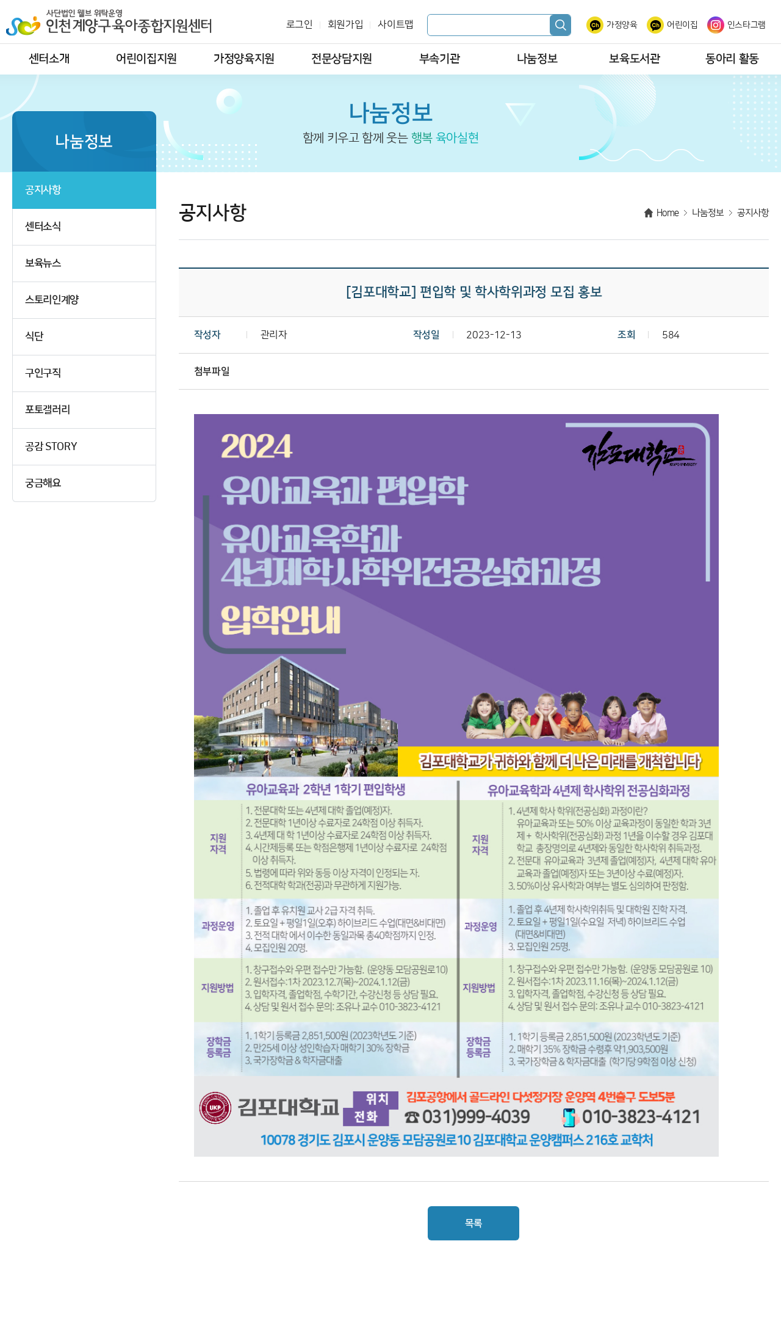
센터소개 (49, 59)
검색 (560, 25)
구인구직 (43, 373)
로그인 (299, 25)
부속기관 (439, 59)
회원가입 (346, 25)
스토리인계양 (52, 300)
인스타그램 (746, 25)
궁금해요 (43, 483)
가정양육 (622, 25)
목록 (474, 1223)
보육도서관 (634, 59)
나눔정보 (537, 59)
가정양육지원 (244, 59)
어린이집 (682, 25)
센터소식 (43, 227)
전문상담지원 (341, 59)
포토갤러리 (47, 410)
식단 (34, 337)
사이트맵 (396, 25)
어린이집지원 (146, 59)
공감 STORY (51, 447)
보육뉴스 (43, 263)
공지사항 (43, 190)
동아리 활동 (732, 59)
